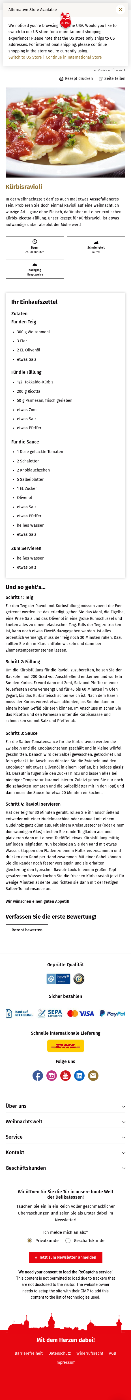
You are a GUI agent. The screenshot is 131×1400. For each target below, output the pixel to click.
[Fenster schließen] (120, 9)
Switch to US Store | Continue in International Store (55, 57)
